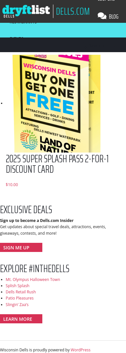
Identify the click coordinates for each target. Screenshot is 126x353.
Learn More (17, 319)
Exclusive (26, 209)
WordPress (81, 350)
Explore (34, 268)
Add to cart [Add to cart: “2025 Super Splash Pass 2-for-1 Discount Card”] (41, 184)
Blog (108, 16)
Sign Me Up (16, 247)
